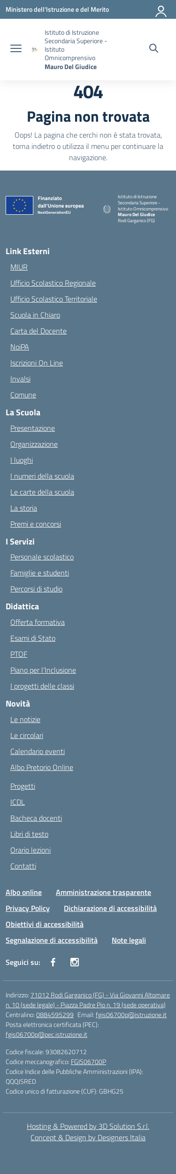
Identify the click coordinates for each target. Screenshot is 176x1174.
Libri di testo (29, 834)
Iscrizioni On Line (36, 362)
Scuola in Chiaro (35, 314)
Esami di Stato (32, 638)
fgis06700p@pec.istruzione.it (46, 1034)
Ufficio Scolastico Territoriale (53, 298)
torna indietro (34, 146)
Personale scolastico (42, 556)
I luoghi (21, 460)
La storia (23, 507)
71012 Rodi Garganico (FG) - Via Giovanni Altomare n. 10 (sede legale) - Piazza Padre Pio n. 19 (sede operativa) (88, 1000)
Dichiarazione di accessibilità (110, 908)
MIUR (19, 266)
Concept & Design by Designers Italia (88, 1137)
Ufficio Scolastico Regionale (53, 282)
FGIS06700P (88, 1061)
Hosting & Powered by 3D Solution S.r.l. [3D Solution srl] (88, 1126)
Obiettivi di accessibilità (45, 924)
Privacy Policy (28, 908)
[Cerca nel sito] (153, 49)
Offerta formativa (37, 622)
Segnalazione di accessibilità (52, 940)
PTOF (18, 654)
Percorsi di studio (36, 588)
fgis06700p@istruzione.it (131, 1014)
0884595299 (55, 1014)
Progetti (22, 786)
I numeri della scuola (42, 476)
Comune (23, 394)
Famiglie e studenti (39, 572)
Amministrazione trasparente (103, 892)
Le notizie (25, 719)
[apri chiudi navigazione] (16, 49)
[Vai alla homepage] (79, 49)
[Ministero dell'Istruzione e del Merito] (57, 9)
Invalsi (20, 378)
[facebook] (53, 962)
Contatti (23, 865)
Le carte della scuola (42, 492)
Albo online (24, 892)
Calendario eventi (37, 751)
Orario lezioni (30, 849)
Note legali (129, 940)
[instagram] (75, 962)
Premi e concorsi (35, 523)
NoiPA (19, 346)
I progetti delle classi (42, 686)
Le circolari (26, 735)
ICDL (17, 802)
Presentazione (32, 428)
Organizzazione (34, 444)
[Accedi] (161, 9)
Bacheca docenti (36, 818)
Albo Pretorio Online (41, 767)
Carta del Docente (38, 330)
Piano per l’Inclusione (43, 670)
